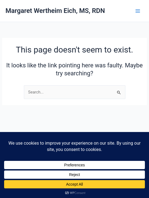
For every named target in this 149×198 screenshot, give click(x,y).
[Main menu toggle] (138, 11)
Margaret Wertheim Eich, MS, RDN (55, 11)
